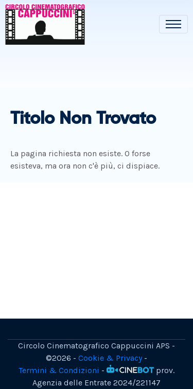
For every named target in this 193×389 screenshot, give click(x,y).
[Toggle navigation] (173, 24)
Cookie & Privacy (110, 358)
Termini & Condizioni (59, 370)
